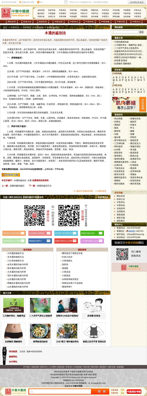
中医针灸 (41, 16)
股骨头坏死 (119, 174)
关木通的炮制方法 (15, 257)
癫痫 (132, 131)
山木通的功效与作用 (16, 279)
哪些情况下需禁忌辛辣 (72, 253)
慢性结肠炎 (119, 183)
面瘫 (132, 134)
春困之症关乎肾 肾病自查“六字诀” (98, 341)
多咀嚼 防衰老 (93, 316)
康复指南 (121, 214)
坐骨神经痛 (135, 171)
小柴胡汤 (66, 275)
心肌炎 (133, 162)
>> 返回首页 (100, 191)
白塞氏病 (118, 165)
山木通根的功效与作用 (17, 287)
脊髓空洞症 (135, 146)
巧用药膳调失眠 (121, 42)
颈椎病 (117, 180)
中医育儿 (105, 16)
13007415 (139, 231)
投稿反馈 (60, 367)
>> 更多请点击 (101, 197)
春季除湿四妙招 (40, 341)
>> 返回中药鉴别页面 (83, 191)
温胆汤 (65, 264)
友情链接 (77, 367)
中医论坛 (136, 22)
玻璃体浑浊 (135, 159)
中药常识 (105, 10)
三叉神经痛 (119, 143)
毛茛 (21, 87)
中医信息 (58, 22)
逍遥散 (65, 268)
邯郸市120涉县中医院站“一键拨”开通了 (74, 316)
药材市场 (51, 10)
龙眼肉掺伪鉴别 (17, 186)
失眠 (116, 134)
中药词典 (116, 10)
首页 (5, 27)
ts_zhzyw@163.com (97, 383)
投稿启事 (35, 367)
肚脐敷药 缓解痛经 (13, 341)
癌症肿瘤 (118, 118)
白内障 (117, 149)
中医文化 (137, 10)
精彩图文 (121, 221)
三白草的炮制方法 (15, 260)
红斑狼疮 (134, 165)
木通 (9, 49)
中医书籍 (73, 10)
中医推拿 (105, 13)
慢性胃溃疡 (135, 183)
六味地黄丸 (67, 260)
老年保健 (94, 16)
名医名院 (41, 10)
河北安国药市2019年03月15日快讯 (130, 54)
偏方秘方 (41, 13)
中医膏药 (62, 13)
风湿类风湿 (119, 171)
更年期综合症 (120, 140)
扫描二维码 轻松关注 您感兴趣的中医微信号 (23, 197)
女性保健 (126, 16)
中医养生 (137, 16)
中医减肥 (73, 16)
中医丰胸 (62, 16)
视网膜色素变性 (121, 162)
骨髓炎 (133, 174)
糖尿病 (117, 131)
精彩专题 (121, 218)
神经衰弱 (118, 146)
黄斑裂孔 (118, 156)
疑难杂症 (43, 22)
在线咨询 (121, 208)
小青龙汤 (66, 272)
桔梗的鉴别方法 (44, 186)
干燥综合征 (119, 168)
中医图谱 (126, 10)
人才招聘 (52, 367)
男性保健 (116, 16)
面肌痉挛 (134, 140)
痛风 (116, 128)
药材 (123, 390)
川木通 (25, 52)
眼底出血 (134, 156)
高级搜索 (120, 367)
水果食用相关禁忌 (70, 279)
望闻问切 (94, 10)
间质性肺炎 (135, 180)
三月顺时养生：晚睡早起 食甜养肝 (18, 316)
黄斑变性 (118, 152)
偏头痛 (117, 137)
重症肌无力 (135, 143)
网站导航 (94, 367)
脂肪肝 (133, 121)
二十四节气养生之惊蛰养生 (41, 316)
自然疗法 (51, 16)
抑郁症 (133, 137)
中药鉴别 (39, 27)
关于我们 (26, 367)
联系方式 (43, 367)
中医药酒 (126, 13)
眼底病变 (134, 152)
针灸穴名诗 (67, 257)
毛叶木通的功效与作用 (17, 275)
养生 (123, 393)
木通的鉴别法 (20, 180)
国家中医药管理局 (34, 351)
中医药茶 (116, 13)
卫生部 (22, 351)
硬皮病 (133, 168)
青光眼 (133, 149)
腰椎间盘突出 (120, 177)
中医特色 (90, 22)
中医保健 (105, 22)
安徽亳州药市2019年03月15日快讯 (130, 51)
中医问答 (121, 22)
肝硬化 (117, 121)
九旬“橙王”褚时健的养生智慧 (69, 341)
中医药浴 (137, 13)
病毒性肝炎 (135, 118)
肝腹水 (133, 125)
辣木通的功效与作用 (16, 268)
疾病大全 (27, 22)
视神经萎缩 (119, 159)
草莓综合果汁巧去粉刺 (72, 283)
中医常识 (74, 22)
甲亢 (132, 128)
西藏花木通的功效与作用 (18, 283)
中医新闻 (83, 10)
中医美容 (83, 16)
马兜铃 (22, 112)
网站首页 (12, 22)
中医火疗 (83, 13)
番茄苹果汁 (67, 287)
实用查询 (121, 211)
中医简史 (62, 10)
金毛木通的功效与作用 (17, 264)
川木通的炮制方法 (15, 253)
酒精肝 (117, 125)
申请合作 (69, 367)
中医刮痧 (73, 13)
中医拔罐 (51, 13)
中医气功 (94, 13)
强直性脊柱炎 (136, 177)
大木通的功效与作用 (16, 272)
